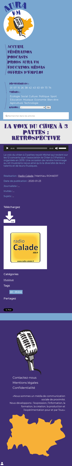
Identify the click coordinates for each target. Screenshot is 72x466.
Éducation (16, 99)
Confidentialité (24, 387)
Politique (44, 96)
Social (24, 96)
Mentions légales (25, 382)
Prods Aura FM (23, 62)
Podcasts (18, 57)
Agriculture (16, 103)
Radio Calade (25, 176)
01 (11, 87)
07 (15, 87)
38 (26, 87)
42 (30, 87)
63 (38, 87)
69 (42, 87)
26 (22, 87)
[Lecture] (7, 148)
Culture (33, 96)
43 (34, 87)
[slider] (32, 148)
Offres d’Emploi (25, 72)
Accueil (16, 46)
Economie (40, 99)
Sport (53, 96)
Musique (28, 99)
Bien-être (52, 99)
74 (50, 87)
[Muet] (56, 148)
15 (19, 87)
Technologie (31, 103)
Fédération (20, 52)
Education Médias (26, 67)
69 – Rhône (16, 292)
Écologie (15, 96)
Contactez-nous (24, 377)
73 (46, 87)
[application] (36, 148)
